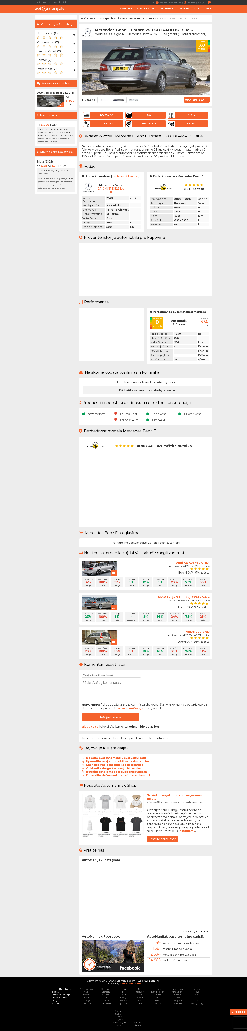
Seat (197, 997)
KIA (140, 1000)
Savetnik (126, 8)
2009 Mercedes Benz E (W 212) (55, 92)
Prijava (153, 2)
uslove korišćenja (130, 708)
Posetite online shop (162, 839)
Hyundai (123, 1003)
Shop (209, 8)
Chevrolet (86, 1003)
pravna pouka (50, 2)
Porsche (177, 1003)
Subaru (119, 1010)
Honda (123, 1000)
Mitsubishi (177, 991)
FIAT (123, 991)
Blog (197, 8)
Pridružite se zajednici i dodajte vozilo (147, 390)
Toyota (119, 1019)
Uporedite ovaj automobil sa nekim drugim (117, 761)
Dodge (123, 988)
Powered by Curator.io (195, 931)
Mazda (158, 1003)
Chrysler (105, 988)
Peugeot (177, 1000)
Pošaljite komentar (110, 717)
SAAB (197, 994)
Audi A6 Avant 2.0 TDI (193, 563)
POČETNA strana (92, 18)
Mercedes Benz (133, 18)
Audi (86, 991)
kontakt (63, 2)
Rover (197, 991)
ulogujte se (90, 726)
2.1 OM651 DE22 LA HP (111, 190)
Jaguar (140, 991)
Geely (123, 997)
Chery (86, 1000)
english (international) (173, 2)
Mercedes (178, 988)
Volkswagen (119, 1022)
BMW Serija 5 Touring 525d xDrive (184, 597)
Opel (177, 997)
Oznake (184, 8)
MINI (157, 1000)
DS (105, 997)
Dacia (105, 1000)
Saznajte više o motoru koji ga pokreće (114, 765)
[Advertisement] (230, 72)
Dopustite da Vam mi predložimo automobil (118, 775)
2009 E (150, 18)
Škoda (137, 1025)
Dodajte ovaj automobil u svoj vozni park (116, 758)
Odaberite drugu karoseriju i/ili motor (113, 768)
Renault (197, 988)
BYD (86, 997)
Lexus (158, 994)
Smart (196, 1000)
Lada (139, 1003)
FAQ (54, 1000)
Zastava (138, 1022)
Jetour (139, 997)
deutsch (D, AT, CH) (199, 2)
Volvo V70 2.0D (198, 632)
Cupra (105, 994)
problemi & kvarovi (125, 176)
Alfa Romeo (86, 988)
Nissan (177, 994)
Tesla (119, 1016)
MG (158, 997)
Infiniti (139, 988)
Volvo (119, 1025)
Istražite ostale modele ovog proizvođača (116, 772)
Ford (123, 994)
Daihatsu (106, 1003)
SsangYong (197, 1003)
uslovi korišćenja (61, 994)
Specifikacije (145, 8)
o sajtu (38, 2)
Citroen (106, 991)
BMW (86, 994)
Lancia (157, 988)
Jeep (139, 994)
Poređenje (166, 8)
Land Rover (157, 991)
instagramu (187, 831)
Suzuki (119, 1013)
